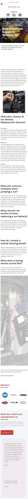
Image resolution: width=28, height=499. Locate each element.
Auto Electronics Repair (7, 375)
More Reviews (7, 432)
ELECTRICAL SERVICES (15, 25)
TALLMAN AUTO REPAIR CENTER (12, 22)
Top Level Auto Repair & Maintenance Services (13, 23)
